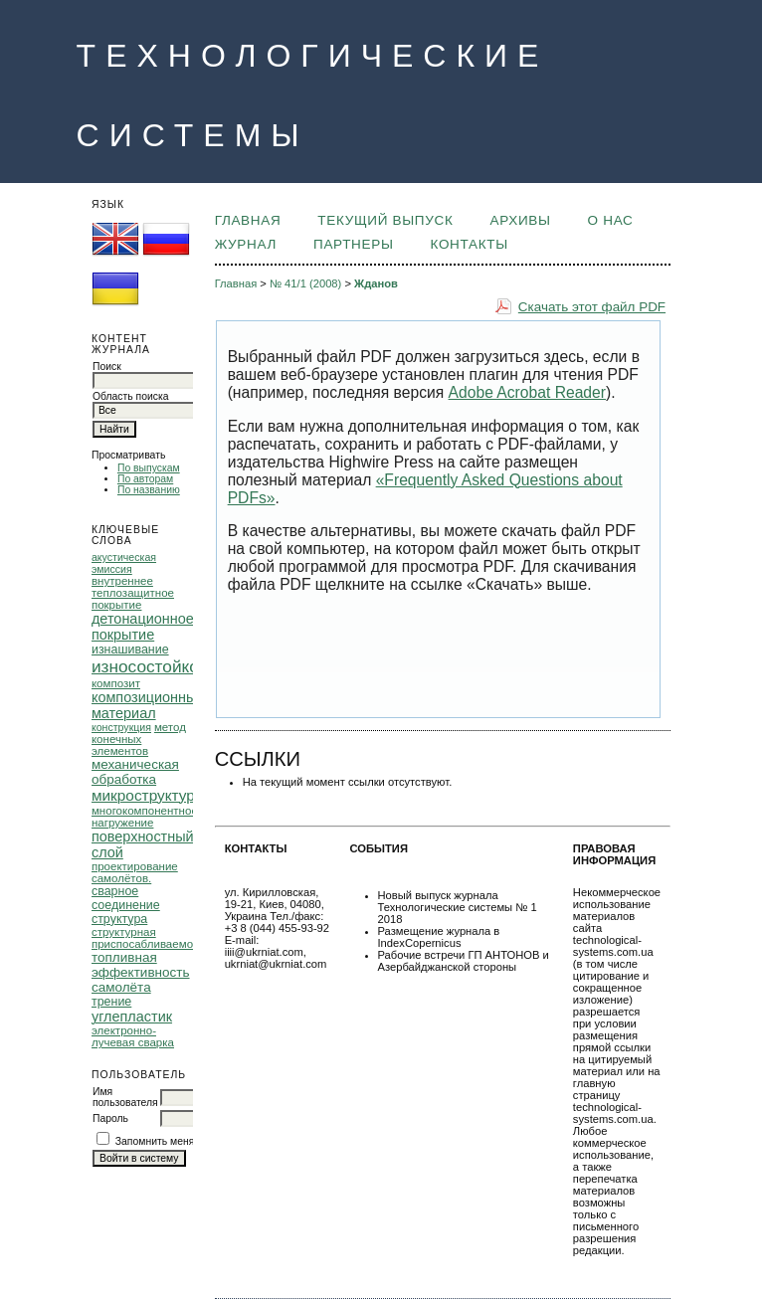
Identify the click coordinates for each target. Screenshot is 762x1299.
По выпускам (148, 468)
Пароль (110, 1118)
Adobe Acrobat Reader (527, 392)
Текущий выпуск (385, 220)
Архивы (519, 220)
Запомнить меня (155, 1141)
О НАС (611, 220)
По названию (148, 489)
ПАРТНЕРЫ (353, 244)
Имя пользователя (125, 1097)
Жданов (376, 283)
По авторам (145, 478)
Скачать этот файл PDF (592, 306)
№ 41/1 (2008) (305, 283)
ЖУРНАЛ (246, 244)
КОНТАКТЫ (469, 244)
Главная (248, 220)
